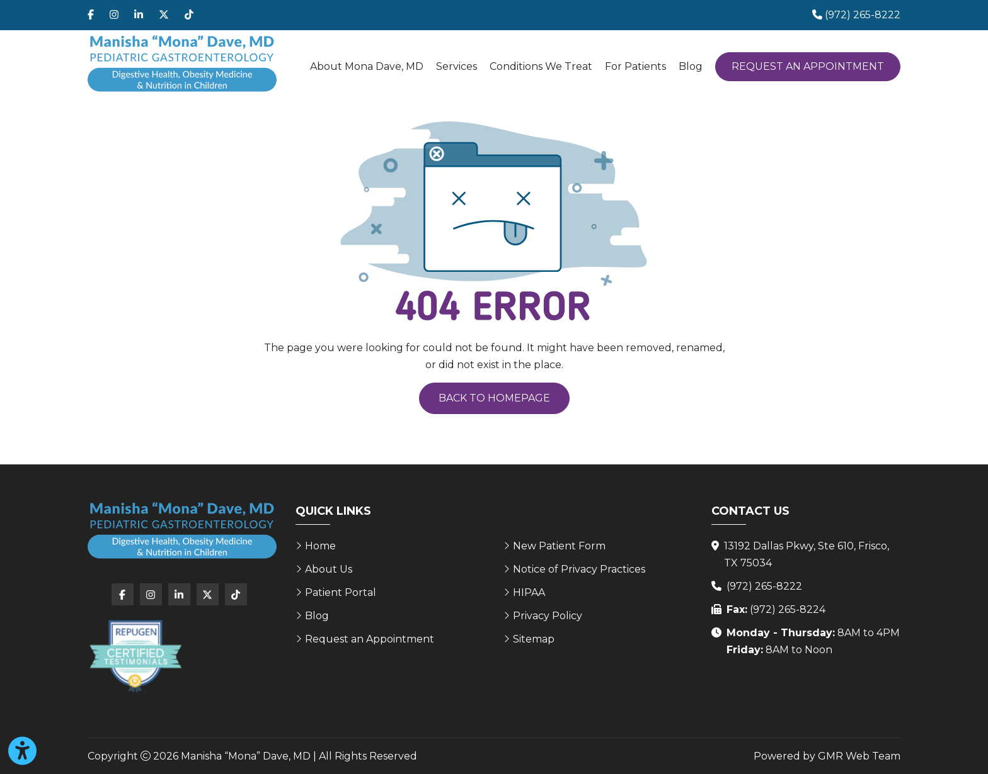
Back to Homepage (494, 398)
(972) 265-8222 (764, 586)
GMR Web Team (859, 756)
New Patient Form (559, 546)
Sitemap (533, 639)
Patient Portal (340, 592)
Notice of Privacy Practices (579, 569)
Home (320, 546)
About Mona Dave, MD (366, 66)
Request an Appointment (808, 66)
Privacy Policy (547, 616)
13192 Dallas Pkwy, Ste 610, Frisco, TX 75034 (806, 554)
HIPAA (529, 592)
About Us (328, 569)
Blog (691, 66)
